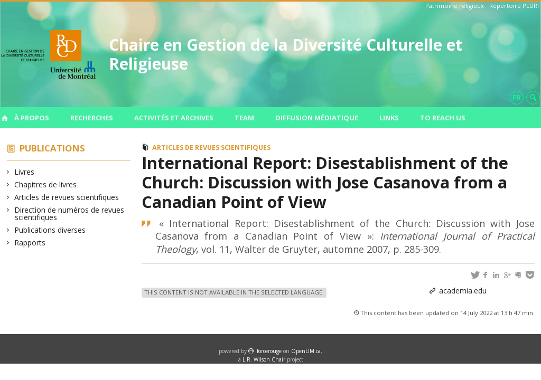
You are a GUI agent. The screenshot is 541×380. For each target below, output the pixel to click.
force (269, 351)
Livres (24, 172)
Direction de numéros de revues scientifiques (69, 213)
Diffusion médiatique (316, 117)
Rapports (30, 243)
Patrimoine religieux (454, 6)
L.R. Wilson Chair (263, 359)
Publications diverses (50, 230)
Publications (52, 148)
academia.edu (463, 291)
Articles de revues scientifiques (67, 197)
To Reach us (442, 117)
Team (244, 117)
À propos (31, 117)
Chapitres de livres (46, 184)
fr (516, 97)
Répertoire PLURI (514, 6)
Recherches (91, 117)
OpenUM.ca (306, 351)
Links (389, 117)
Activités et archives (173, 117)
